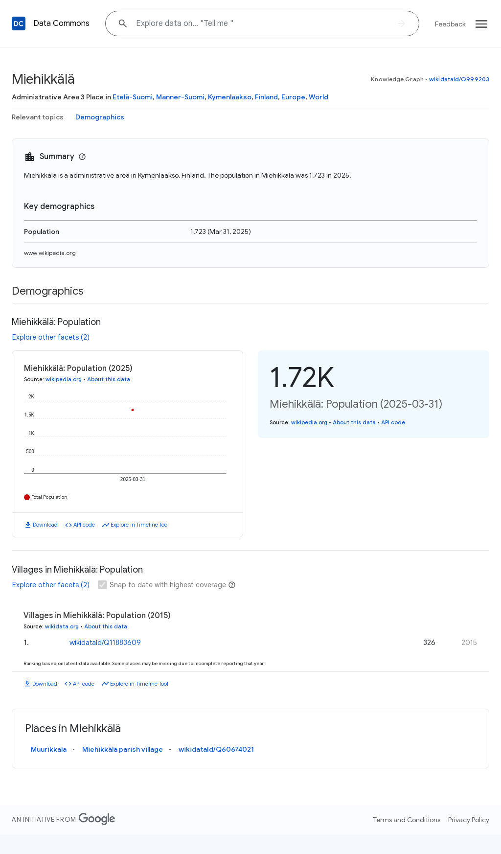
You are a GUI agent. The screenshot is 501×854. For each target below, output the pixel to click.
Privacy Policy (468, 819)
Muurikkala (49, 749)
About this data (108, 379)
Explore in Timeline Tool (140, 524)
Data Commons (61, 23)
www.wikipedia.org (50, 252)
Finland (266, 96)
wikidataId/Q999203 (459, 79)
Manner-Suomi (180, 96)
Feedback (450, 24)
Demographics (99, 117)
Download (45, 524)
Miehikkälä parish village (122, 749)
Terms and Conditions (406, 819)
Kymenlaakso (229, 96)
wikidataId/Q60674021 (216, 749)
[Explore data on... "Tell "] (262, 23)
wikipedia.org (64, 379)
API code (84, 524)
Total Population (50, 497)
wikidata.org (62, 626)
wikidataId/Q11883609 (105, 642)
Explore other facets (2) (51, 337)
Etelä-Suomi (133, 96)
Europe (293, 96)
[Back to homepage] (18, 23)
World (318, 96)
